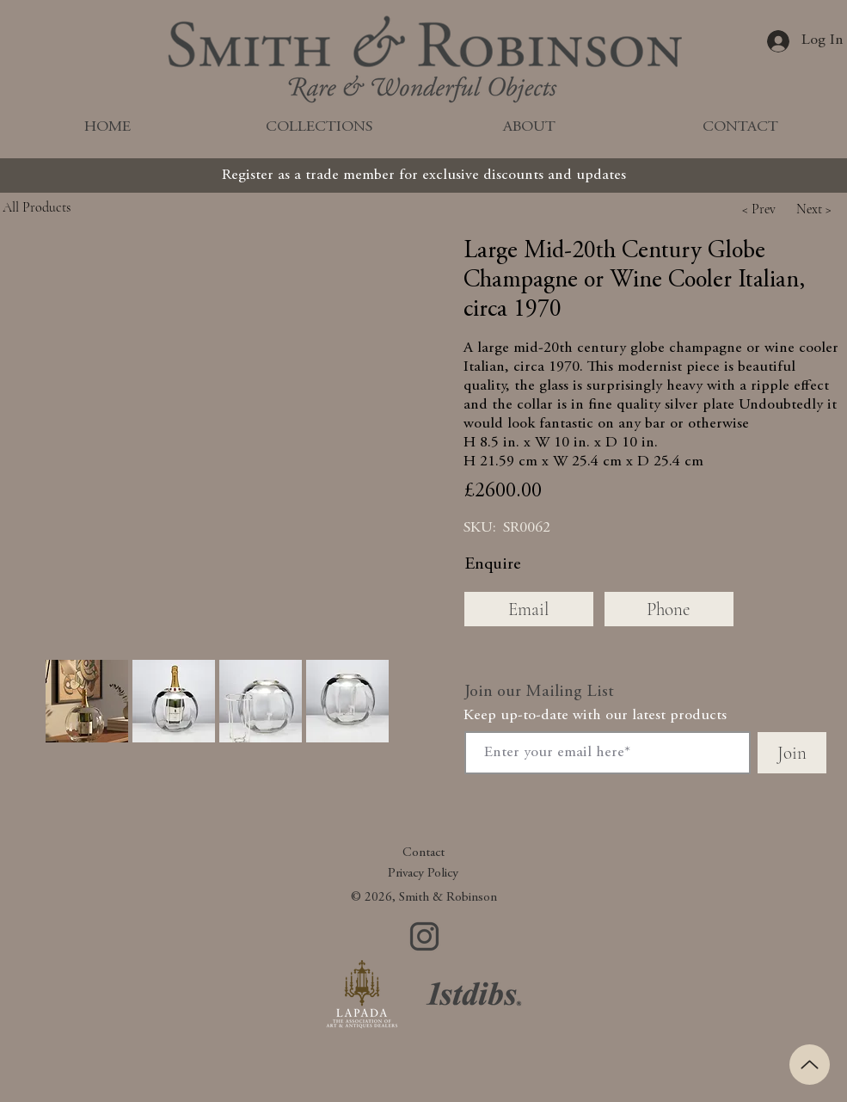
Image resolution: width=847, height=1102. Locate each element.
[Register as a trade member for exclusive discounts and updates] (424, 175)
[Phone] (669, 609)
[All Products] (76, 207)
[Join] (792, 752)
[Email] (528, 609)
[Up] (809, 1064)
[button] (759, 209)
